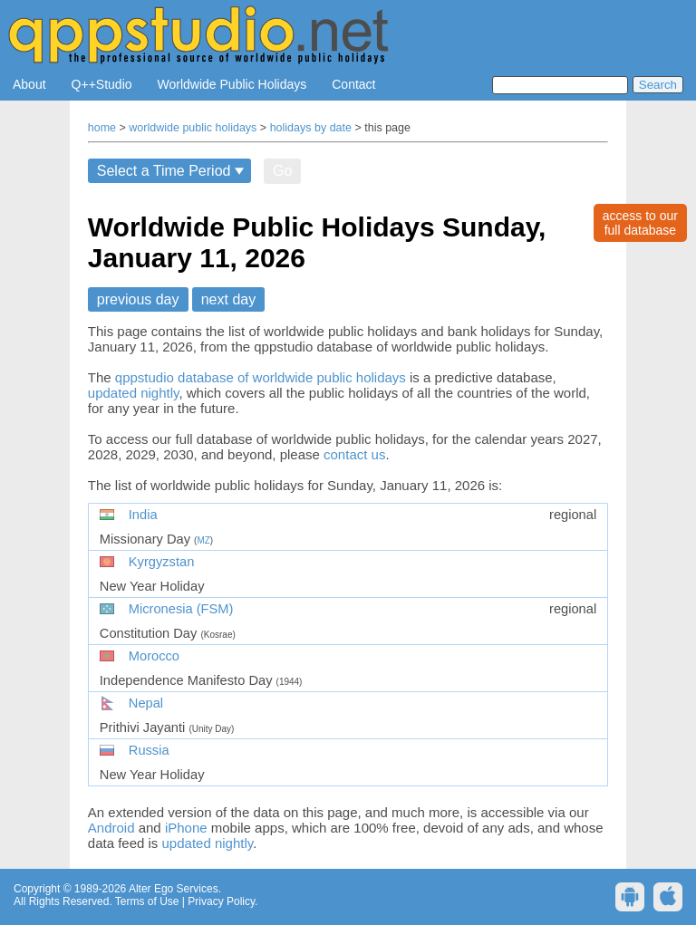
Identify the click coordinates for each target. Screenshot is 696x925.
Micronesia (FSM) (181, 609)
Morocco (154, 656)
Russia (149, 750)
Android (111, 827)
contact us (354, 454)
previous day (138, 299)
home (102, 127)
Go (282, 170)
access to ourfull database (640, 222)
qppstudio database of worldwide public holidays (260, 377)
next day (228, 299)
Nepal (146, 703)
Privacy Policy (221, 901)
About (29, 84)
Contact (353, 84)
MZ (203, 540)
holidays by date (311, 127)
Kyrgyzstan (162, 561)
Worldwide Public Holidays (232, 84)
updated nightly (133, 392)
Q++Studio (102, 84)
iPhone (186, 827)
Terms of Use (147, 901)
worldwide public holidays (192, 127)
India (143, 514)
